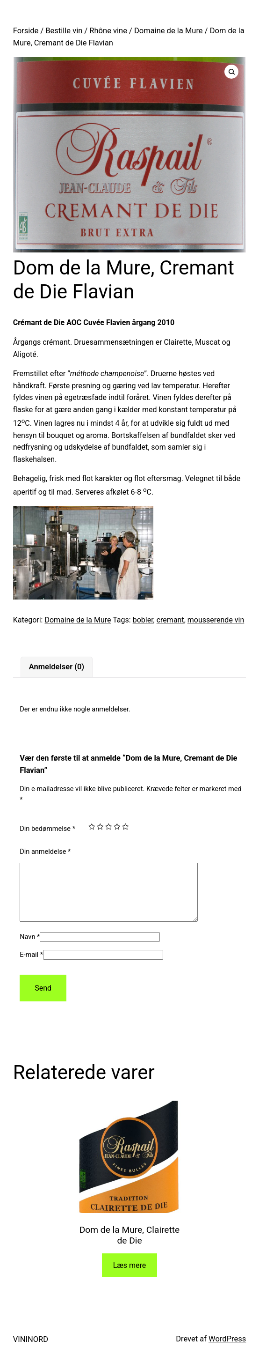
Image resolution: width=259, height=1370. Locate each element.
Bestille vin (63, 30)
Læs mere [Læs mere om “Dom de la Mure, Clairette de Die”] (129, 1276)
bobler (143, 619)
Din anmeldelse (45, 852)
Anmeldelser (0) (56, 666)
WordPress (227, 1350)
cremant (170, 619)
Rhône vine (108, 30)
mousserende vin (216, 619)
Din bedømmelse (47, 829)
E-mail (31, 966)
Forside (26, 30)
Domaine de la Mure (168, 30)
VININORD (30, 1350)
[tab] (56, 667)
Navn (30, 948)
